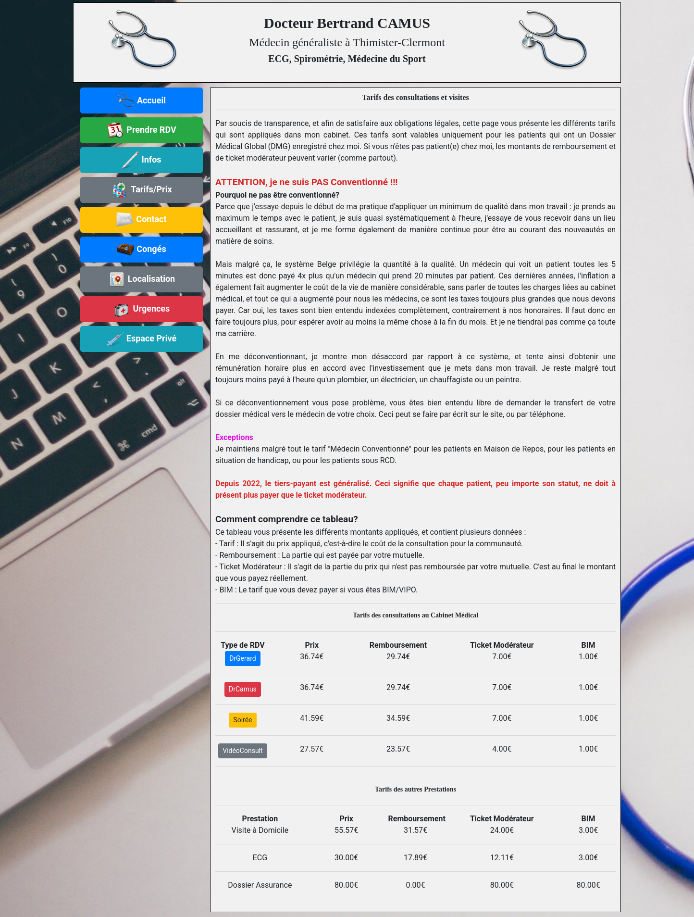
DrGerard (242, 658)
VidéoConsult (242, 750)
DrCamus (243, 689)
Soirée (242, 720)
